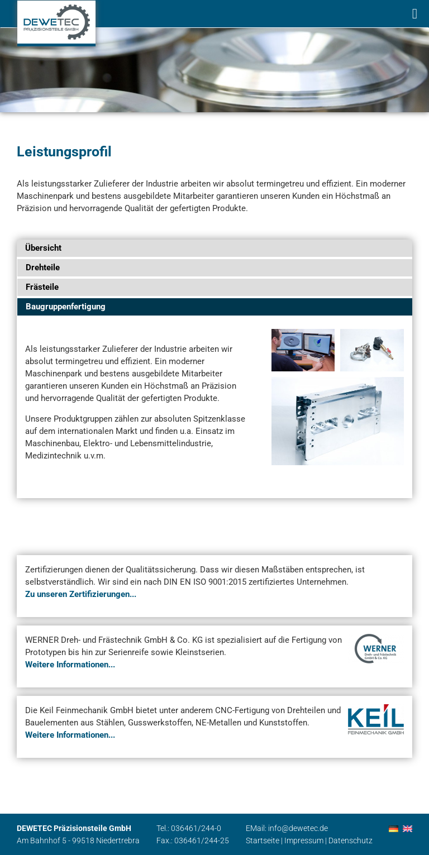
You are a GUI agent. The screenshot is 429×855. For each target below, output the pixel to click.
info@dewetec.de (298, 828)
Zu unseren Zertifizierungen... (80, 594)
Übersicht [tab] (43, 248)
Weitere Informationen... (70, 665)
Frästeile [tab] (42, 287)
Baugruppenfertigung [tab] (66, 307)
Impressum (303, 840)
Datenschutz (350, 840)
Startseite (262, 840)
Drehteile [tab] (43, 267)
